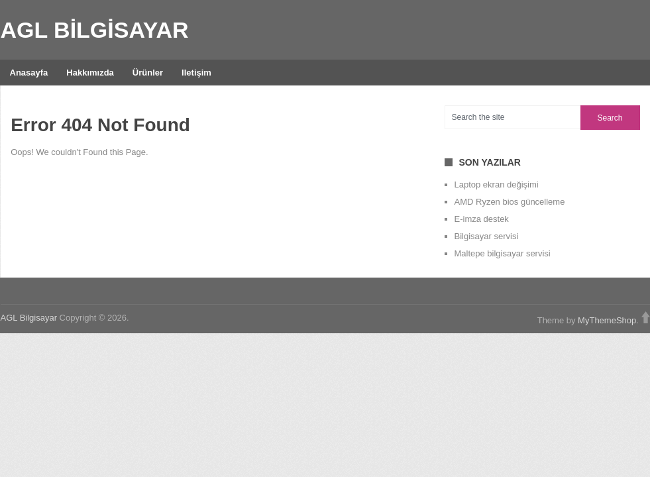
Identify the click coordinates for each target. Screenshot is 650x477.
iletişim (196, 73)
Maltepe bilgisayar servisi (503, 253)
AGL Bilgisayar (95, 29)
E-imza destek (482, 219)
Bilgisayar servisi (487, 236)
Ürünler (148, 73)
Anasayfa (29, 73)
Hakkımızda (90, 73)
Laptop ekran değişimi (497, 184)
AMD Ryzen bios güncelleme (510, 202)
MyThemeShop (607, 320)
